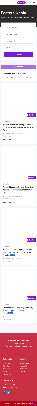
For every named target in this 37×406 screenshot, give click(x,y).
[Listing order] (14, 77)
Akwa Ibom (18, 133)
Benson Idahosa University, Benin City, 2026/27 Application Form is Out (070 (18, 310)
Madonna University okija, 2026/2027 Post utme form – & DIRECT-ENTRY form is (18, 252)
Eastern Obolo (9, 133)
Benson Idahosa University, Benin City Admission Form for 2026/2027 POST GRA (18, 190)
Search (18, 55)
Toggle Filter (18, 67)
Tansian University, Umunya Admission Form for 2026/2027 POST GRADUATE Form (18, 127)
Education (6, 121)
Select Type (12, 41)
